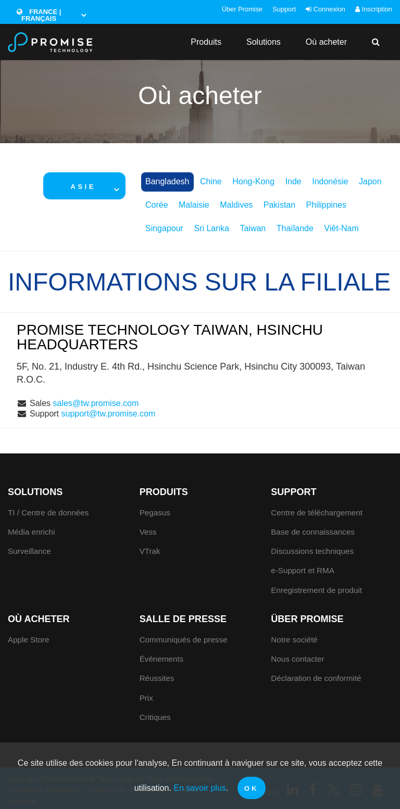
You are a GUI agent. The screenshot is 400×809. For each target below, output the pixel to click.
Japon (370, 181)
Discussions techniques (312, 551)
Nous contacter (297, 658)
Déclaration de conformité (316, 678)
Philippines (326, 204)
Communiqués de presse (184, 639)
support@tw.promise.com (108, 413)
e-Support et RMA (302, 570)
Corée (156, 204)
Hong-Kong (253, 181)
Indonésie (330, 181)
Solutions (263, 41)
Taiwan (253, 228)
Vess (148, 531)
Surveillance (29, 551)
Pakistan (279, 204)
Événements (161, 658)
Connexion (325, 9)
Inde (293, 181)
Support (284, 9)
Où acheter (326, 41)
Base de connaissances (312, 531)
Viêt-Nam (341, 228)
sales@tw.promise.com (96, 403)
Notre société (294, 639)
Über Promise (242, 9)
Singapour (164, 228)
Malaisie (194, 204)
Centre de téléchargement (316, 512)
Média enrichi (31, 531)
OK (251, 788)
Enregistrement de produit (316, 590)
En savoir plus (199, 787)
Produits (206, 41)
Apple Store (28, 639)
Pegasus (155, 512)
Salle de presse (183, 619)
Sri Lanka (211, 228)
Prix (146, 697)
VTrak (150, 551)
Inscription (373, 9)
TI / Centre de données (48, 512)
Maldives (236, 204)
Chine (211, 181)
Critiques (155, 717)
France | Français (39, 15)
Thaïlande (295, 228)
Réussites (157, 678)
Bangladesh (167, 181)
